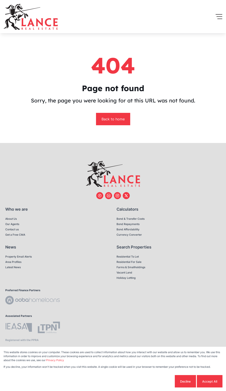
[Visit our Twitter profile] (126, 195)
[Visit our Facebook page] (99, 195)
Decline (185, 381)
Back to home (113, 119)
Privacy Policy (55, 360)
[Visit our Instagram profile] (117, 195)
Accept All (209, 381)
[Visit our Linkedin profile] (108, 195)
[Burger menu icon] (218, 16)
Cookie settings (157, 381)
